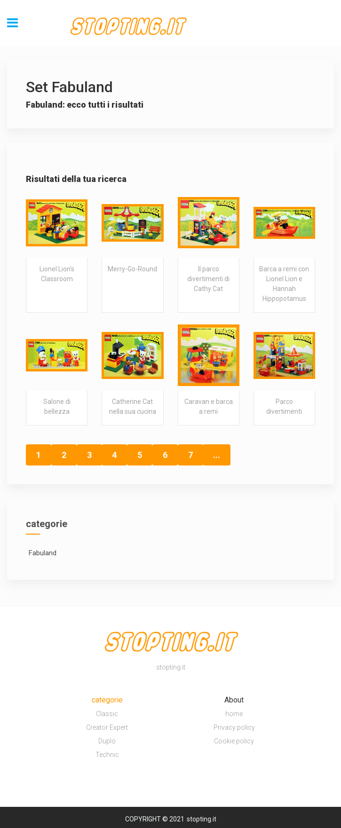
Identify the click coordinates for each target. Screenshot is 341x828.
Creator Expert (107, 727)
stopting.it (201, 819)
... (216, 455)
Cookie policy (234, 741)
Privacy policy (234, 727)
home (234, 714)
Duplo (107, 741)
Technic (107, 754)
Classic (107, 714)
